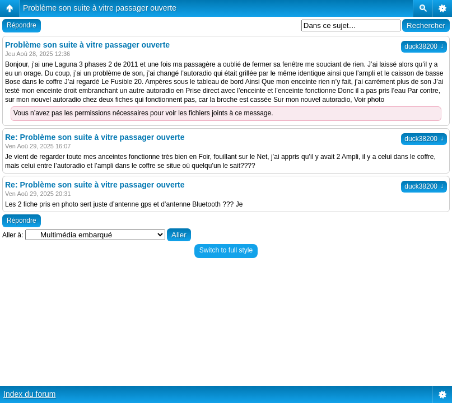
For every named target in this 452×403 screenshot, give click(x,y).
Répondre (21, 25)
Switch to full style (226, 250)
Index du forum (29, 394)
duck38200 (424, 46)
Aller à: (12, 235)
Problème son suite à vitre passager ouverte (99, 7)
